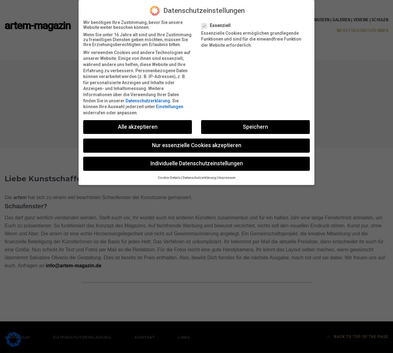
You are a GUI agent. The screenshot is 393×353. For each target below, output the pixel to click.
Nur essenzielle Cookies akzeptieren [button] (196, 142)
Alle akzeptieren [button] (138, 124)
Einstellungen (169, 103)
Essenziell (218, 22)
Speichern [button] (255, 124)
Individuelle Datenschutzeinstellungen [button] (196, 160)
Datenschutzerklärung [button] (199, 175)
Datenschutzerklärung (148, 97)
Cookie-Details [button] (169, 175)
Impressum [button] (226, 175)
